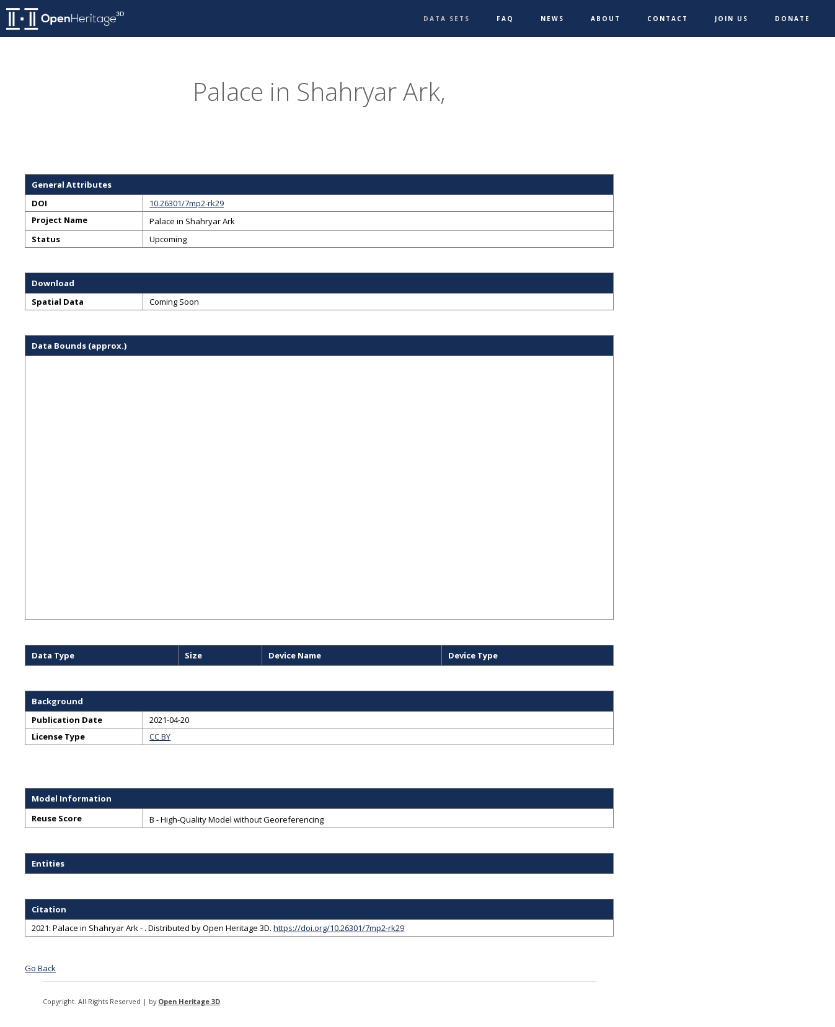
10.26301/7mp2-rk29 (186, 203)
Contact (667, 18)
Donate (792, 18)
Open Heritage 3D (189, 1001)
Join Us (731, 18)
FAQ (505, 18)
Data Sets (446, 18)
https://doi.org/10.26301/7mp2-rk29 (338, 927)
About (606, 18)
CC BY (159, 736)
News (552, 18)
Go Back (40, 968)
